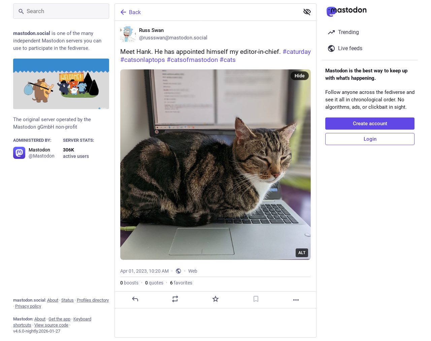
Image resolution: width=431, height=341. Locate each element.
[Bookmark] (256, 299)
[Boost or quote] (175, 299)
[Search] (61, 11)
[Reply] (135, 299)
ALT (301, 252)
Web (192, 271)
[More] (296, 300)
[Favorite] (215, 299)
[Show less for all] (307, 12)
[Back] (206, 12)
